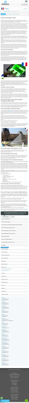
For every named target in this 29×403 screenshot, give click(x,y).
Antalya (3, 346)
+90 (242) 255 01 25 (5, 347)
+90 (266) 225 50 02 (5, 307)
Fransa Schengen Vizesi (5, 270)
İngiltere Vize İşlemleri (14, 387)
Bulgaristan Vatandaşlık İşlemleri (14, 374)
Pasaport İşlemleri (14, 381)
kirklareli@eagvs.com (5, 327)
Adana (3, 297)
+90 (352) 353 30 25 (5, 355)
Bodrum (3, 362)
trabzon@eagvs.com (5, 360)
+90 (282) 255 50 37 (5, 330)
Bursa (3, 310)
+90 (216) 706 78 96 (5, 339)
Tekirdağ (4, 329)
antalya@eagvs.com (5, 348)
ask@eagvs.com (4, 316)
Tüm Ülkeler (5, 11)
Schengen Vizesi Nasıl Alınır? (14, 376)
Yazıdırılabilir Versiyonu (5, 247)
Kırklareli (4, 326)
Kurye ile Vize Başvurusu (14, 377)
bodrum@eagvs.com (5, 364)
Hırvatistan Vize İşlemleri (14, 394)
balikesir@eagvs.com (5, 308)
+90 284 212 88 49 (5, 315)
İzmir (3, 322)
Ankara (3, 301)
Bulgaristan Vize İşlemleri (14, 388)
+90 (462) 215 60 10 (5, 359)
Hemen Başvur (6, 400)
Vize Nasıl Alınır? (14, 373)
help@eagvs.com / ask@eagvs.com (7, 320)
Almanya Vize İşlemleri (14, 397)
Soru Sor (12, 216)
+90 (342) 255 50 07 (5, 343)
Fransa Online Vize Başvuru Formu (6, 268)
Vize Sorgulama (14, 384)
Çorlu (3, 314)
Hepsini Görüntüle (5, 216)
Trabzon (3, 358)
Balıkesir (4, 305)
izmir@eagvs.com (5, 324)
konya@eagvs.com (5, 352)
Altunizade (4, 337)
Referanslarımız (14, 383)
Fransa (6, 8)
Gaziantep (4, 342)
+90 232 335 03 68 (5, 323)
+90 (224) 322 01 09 (5, 311)
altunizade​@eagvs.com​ (5, 340)
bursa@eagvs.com (5, 312)
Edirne (3, 333)
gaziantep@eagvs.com (5, 344)
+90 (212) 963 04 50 (5, 319)
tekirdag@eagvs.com (5, 331)
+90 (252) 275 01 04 (5, 363)
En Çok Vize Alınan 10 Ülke (14, 380)
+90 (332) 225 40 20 (5, 351)
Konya (3, 350)
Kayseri (3, 354)
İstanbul (3, 318)
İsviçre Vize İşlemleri (14, 390)
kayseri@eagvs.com (5, 356)
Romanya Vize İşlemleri (14, 391)
